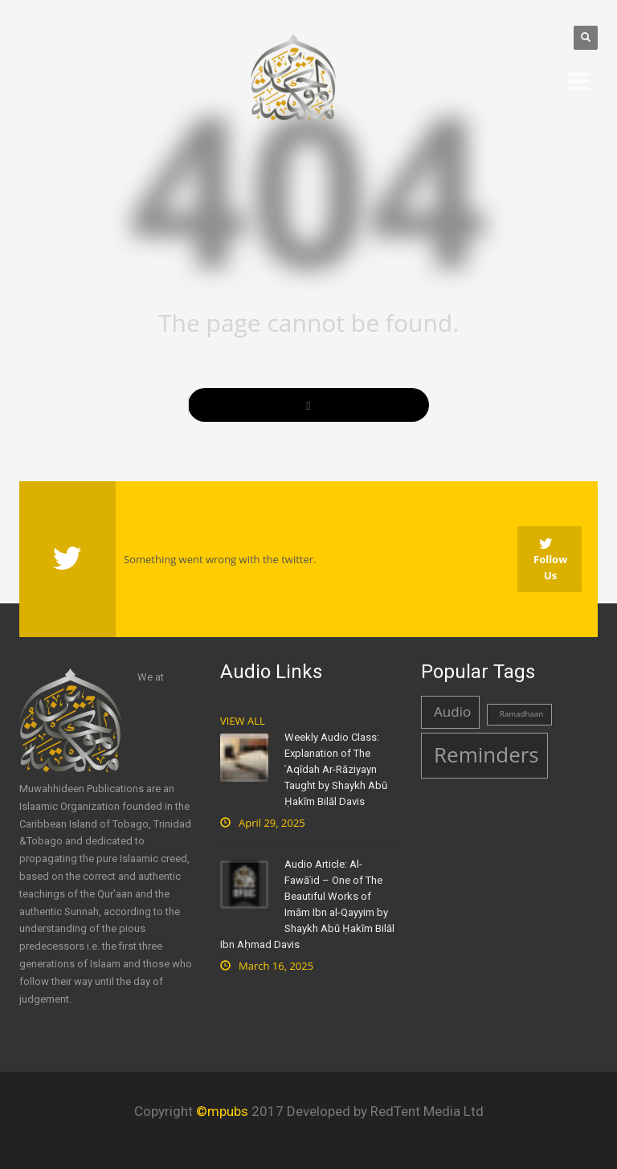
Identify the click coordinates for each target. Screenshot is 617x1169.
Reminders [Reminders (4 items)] (486, 754)
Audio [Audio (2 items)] (452, 711)
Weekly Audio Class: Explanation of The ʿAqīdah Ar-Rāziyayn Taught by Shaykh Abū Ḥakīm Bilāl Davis (335, 769)
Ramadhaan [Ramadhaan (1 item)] (522, 714)
